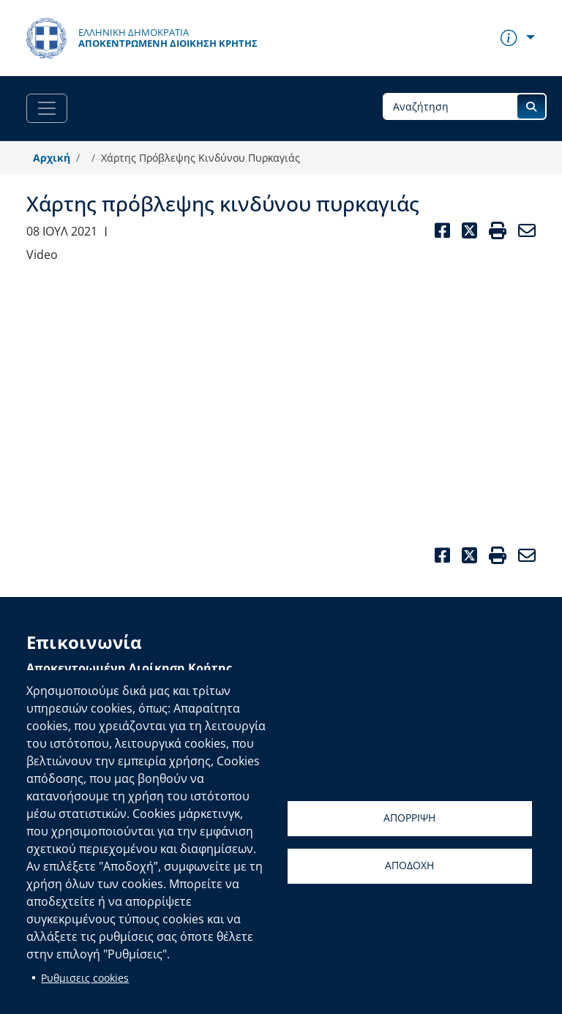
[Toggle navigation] (46, 108)
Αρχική (51, 158)
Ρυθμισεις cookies (85, 978)
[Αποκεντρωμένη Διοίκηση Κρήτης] (142, 38)
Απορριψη (409, 818)
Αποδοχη (409, 865)
